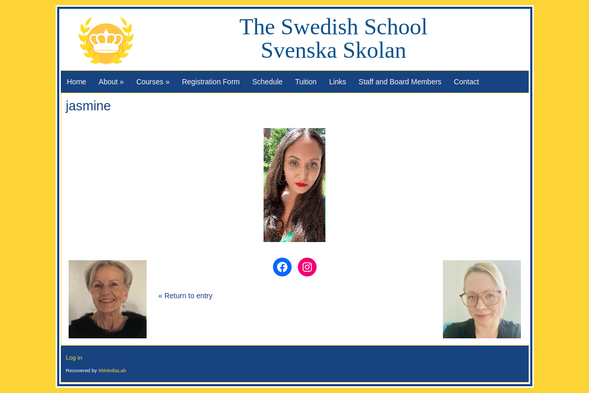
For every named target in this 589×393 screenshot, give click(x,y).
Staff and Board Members (400, 82)
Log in (74, 357)
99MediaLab (112, 370)
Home (76, 82)
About (111, 82)
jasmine (88, 105)
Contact (466, 82)
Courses (152, 82)
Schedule (267, 82)
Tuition (306, 82)
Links (337, 82)
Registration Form (211, 82)
